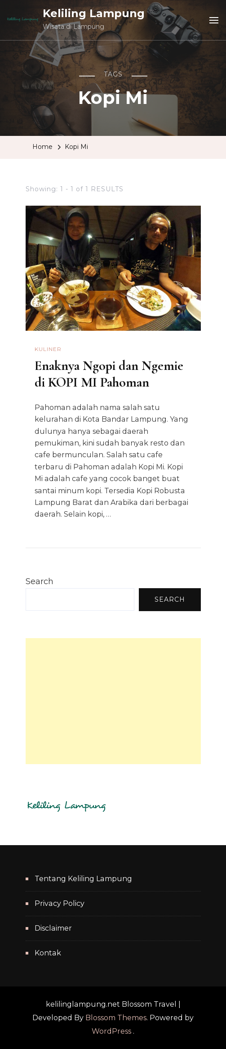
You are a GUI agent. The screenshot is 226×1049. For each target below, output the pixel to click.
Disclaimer (53, 928)
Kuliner (48, 349)
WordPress (111, 1031)
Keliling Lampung (94, 13)
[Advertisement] (113, 701)
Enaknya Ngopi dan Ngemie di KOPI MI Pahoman (109, 374)
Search (39, 581)
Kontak (48, 953)
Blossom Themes (115, 1017)
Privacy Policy (59, 903)
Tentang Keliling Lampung (83, 878)
